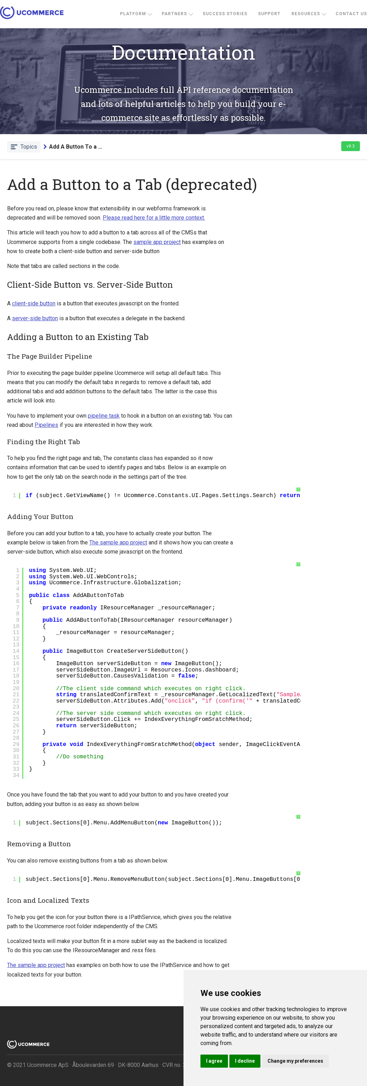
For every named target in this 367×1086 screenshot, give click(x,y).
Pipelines (46, 425)
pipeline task (104, 415)
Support (269, 13)
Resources (305, 13)
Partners (174, 13)
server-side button (35, 318)
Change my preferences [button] (295, 1061)
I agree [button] (214, 1061)
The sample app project (118, 542)
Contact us (351, 13)
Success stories (225, 13)
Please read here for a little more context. (154, 217)
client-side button (33, 303)
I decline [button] (245, 1061)
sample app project (157, 242)
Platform (133, 13)
